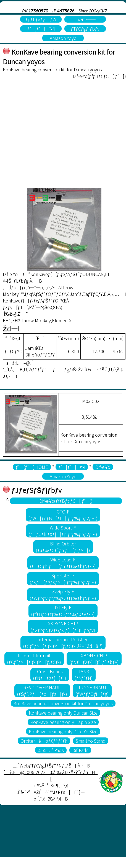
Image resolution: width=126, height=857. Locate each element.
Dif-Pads (80, 750)
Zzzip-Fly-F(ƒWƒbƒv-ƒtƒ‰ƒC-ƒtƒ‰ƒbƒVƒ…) (63, 594)
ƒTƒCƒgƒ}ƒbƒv (85, 28)
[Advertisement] (52, 133)
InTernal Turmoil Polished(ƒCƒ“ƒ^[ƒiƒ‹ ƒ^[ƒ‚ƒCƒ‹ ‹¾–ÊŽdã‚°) (63, 642)
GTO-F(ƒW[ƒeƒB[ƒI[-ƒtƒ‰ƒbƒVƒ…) (62, 514)
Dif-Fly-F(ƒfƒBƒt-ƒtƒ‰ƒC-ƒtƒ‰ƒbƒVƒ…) (63, 610)
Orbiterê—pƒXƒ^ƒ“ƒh (43, 740)
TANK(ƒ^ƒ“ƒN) (84, 674)
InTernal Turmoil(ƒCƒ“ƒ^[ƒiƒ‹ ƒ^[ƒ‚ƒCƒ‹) (34, 658)
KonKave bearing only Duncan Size (63, 712)
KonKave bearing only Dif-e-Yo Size (63, 731)
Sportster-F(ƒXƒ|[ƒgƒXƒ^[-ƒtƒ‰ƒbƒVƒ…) (63, 578)
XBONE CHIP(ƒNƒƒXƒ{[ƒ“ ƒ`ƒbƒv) (94, 658)
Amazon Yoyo (63, 38)
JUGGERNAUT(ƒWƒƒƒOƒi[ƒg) (92, 690)
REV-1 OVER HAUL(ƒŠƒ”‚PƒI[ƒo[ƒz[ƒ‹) (42, 690)
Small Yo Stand (91, 740)
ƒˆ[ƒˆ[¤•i (71, 467)
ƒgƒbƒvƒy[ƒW (41, 19)
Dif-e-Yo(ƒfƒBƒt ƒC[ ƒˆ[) (66, 501)
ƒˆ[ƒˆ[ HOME (32, 467)
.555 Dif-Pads (51, 750)
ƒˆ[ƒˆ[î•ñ (40, 28)
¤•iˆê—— (85, 19)
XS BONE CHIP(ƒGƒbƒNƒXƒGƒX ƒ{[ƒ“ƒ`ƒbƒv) (63, 626)
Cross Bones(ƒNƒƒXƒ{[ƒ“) (50, 674)
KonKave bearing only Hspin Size (63, 722)
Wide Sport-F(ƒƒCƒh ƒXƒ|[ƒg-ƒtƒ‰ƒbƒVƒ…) (63, 530)
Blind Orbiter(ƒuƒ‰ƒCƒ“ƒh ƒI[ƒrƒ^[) (63, 546)
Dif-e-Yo (102, 467)
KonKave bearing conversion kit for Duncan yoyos (63, 703)
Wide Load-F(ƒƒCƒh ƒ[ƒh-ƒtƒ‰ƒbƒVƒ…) (63, 562)
